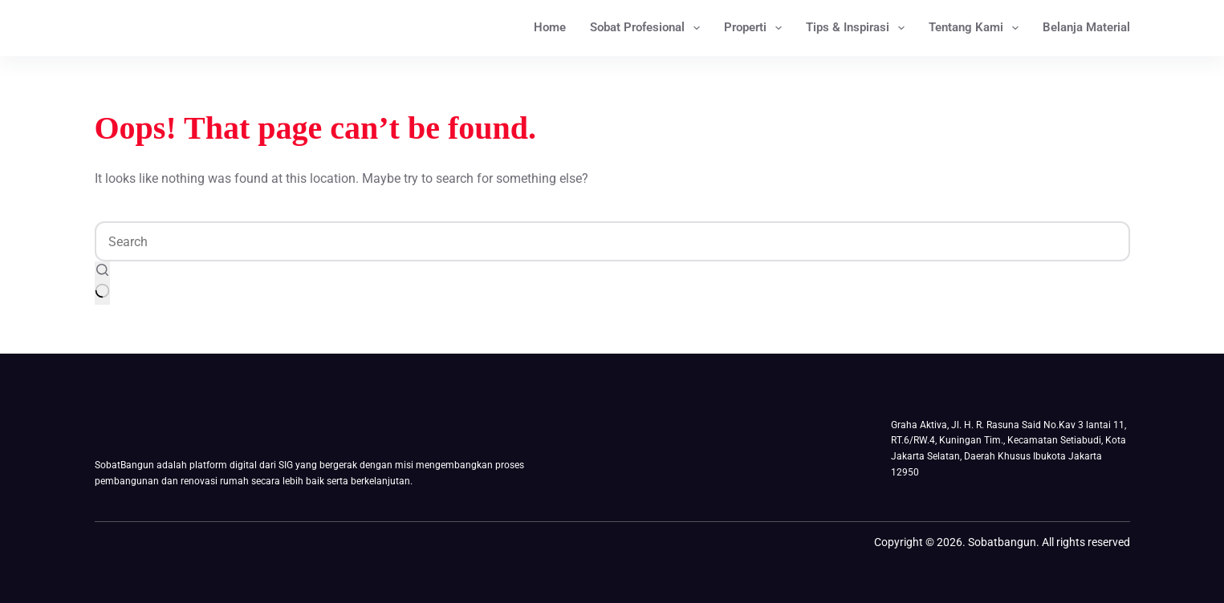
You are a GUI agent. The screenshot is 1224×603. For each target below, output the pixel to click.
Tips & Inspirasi (858, 28)
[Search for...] (612, 241)
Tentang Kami (977, 28)
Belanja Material (1086, 27)
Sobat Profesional (648, 28)
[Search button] (102, 283)
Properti (756, 28)
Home (550, 27)
